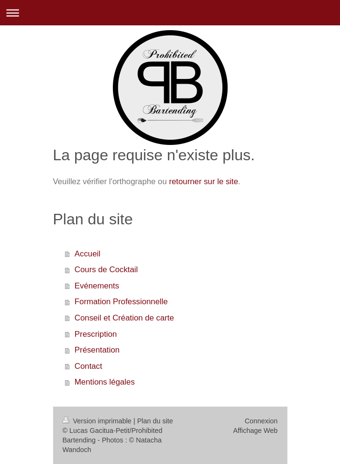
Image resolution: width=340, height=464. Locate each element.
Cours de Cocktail (106, 269)
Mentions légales (105, 382)
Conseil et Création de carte (124, 317)
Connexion (261, 421)
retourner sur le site (203, 181)
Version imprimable (98, 421)
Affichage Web (255, 430)
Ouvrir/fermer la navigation (170, 12)
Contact (88, 366)
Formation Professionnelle (121, 301)
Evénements (97, 285)
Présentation (97, 349)
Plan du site (155, 421)
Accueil (87, 253)
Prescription (96, 334)
